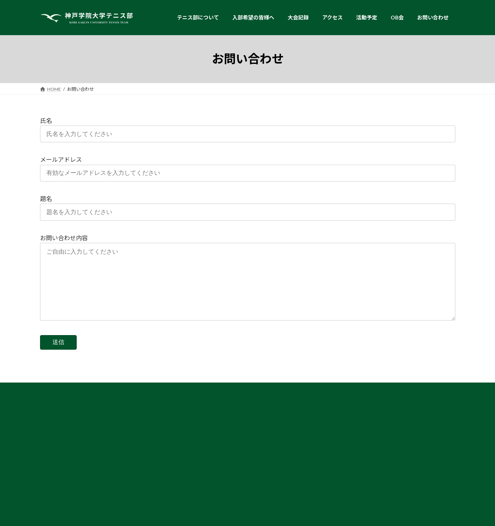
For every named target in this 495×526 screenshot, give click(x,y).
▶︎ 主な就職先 (202, 451)
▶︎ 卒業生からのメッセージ (216, 436)
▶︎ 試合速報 (342, 436)
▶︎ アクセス (342, 464)
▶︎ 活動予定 (342, 472)
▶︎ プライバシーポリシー (356, 488)
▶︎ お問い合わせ (347, 480)
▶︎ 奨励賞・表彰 (205, 443)
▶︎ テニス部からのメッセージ (218, 428)
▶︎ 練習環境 (58, 455)
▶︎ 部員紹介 (58, 463)
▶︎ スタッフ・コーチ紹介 (71, 471)
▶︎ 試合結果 (342, 428)
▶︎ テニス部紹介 (62, 448)
